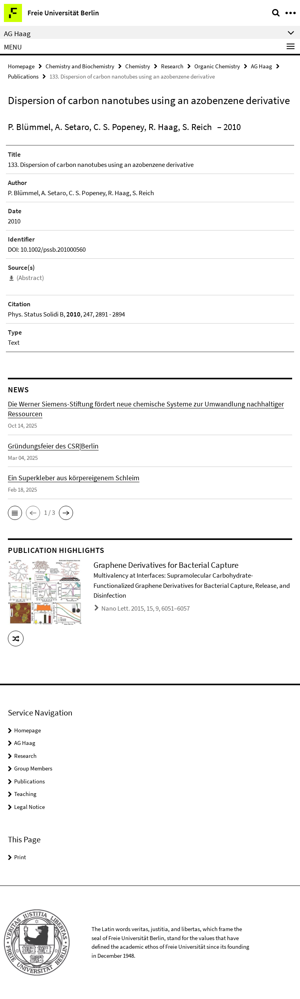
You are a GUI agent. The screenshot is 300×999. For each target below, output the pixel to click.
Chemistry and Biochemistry (80, 66)
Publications (23, 76)
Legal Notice (29, 807)
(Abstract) (30, 277)
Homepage (21, 66)
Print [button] (20, 857)
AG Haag (261, 66)
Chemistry (137, 66)
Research (172, 66)
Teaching (25, 794)
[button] (15, 513)
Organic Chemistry (217, 66)
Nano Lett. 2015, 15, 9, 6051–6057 (145, 608)
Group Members (33, 768)
